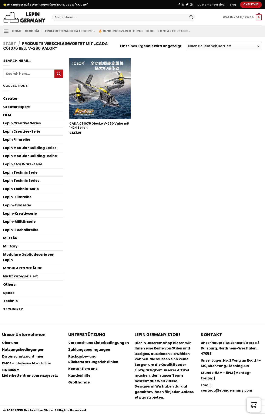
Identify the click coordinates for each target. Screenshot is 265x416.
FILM (7, 114)
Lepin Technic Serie (20, 172)
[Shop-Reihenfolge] (224, 46)
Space (8, 292)
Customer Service (211, 4)
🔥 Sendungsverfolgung (120, 31)
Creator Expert (16, 106)
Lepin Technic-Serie (21, 188)
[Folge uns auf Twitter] (187, 4)
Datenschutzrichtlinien (23, 356)
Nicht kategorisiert (20, 276)
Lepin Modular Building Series (29, 147)
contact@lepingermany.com (226, 390)
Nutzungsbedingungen (23, 349)
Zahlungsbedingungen (89, 349)
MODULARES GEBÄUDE (22, 268)
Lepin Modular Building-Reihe (30, 155)
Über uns (10, 342)
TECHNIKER (13, 309)
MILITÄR (10, 238)
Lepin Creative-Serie (21, 131)
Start (9, 43)
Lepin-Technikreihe (20, 229)
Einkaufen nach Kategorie (70, 31)
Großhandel (79, 382)
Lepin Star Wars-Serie (22, 164)
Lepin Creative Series (22, 123)
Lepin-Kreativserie (20, 213)
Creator (10, 98)
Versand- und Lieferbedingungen (98, 342)
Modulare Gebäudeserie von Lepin (28, 257)
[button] (254, 405)
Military (10, 246)
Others (9, 284)
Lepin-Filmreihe (17, 197)
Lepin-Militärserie (19, 221)
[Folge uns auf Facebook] (179, 4)
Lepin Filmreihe (16, 139)
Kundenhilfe (79, 375)
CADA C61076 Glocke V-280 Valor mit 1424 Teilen (99, 125)
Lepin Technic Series (21, 180)
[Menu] (6, 31)
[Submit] (191, 17)
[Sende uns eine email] (191, 4)
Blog (232, 4)
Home (16, 31)
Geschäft (33, 31)
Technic (10, 300)
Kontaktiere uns (174, 31)
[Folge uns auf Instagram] (183, 4)
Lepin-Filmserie (17, 205)
